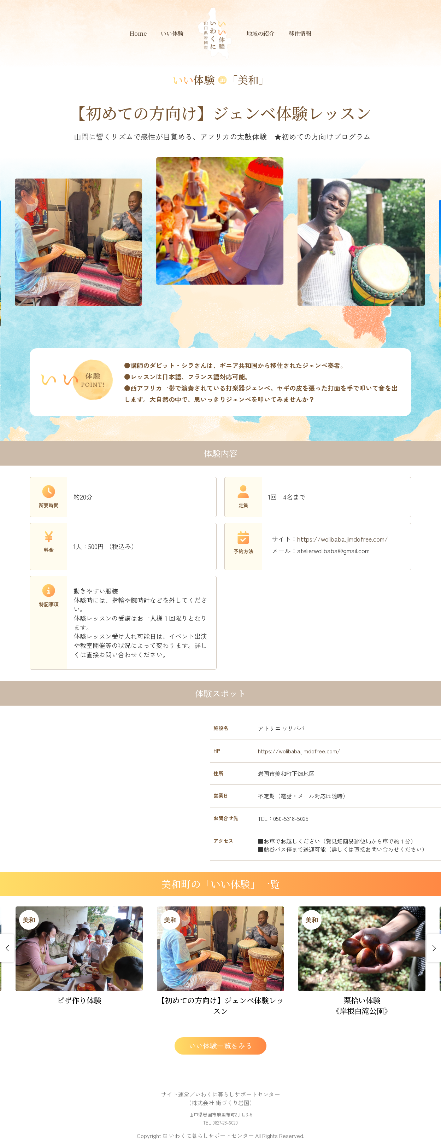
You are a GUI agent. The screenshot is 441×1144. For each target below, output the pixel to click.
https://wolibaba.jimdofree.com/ (342, 538)
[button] (7, 948)
